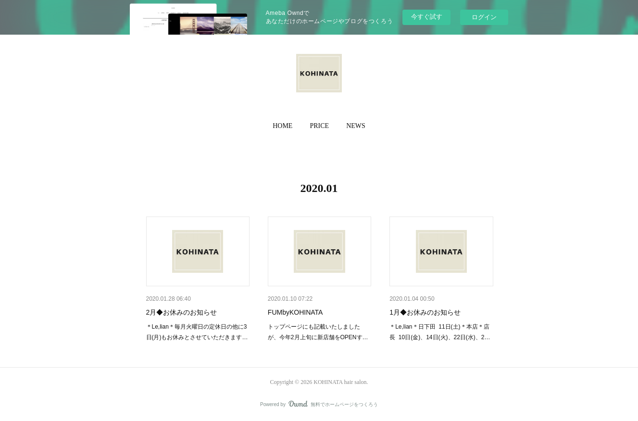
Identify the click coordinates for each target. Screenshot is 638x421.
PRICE (319, 125)
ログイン (484, 17)
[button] (282, 126)
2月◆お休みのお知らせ (181, 312)
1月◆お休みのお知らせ (425, 312)
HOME (282, 125)
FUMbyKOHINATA (295, 312)
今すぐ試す (426, 16)
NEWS (355, 125)
